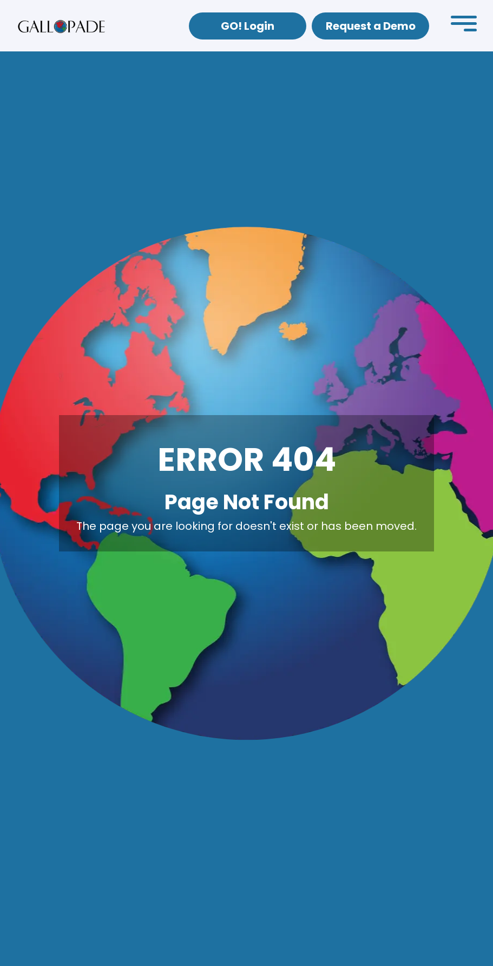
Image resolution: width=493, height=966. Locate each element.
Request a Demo (371, 26)
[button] (464, 26)
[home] (61, 26)
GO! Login (247, 26)
